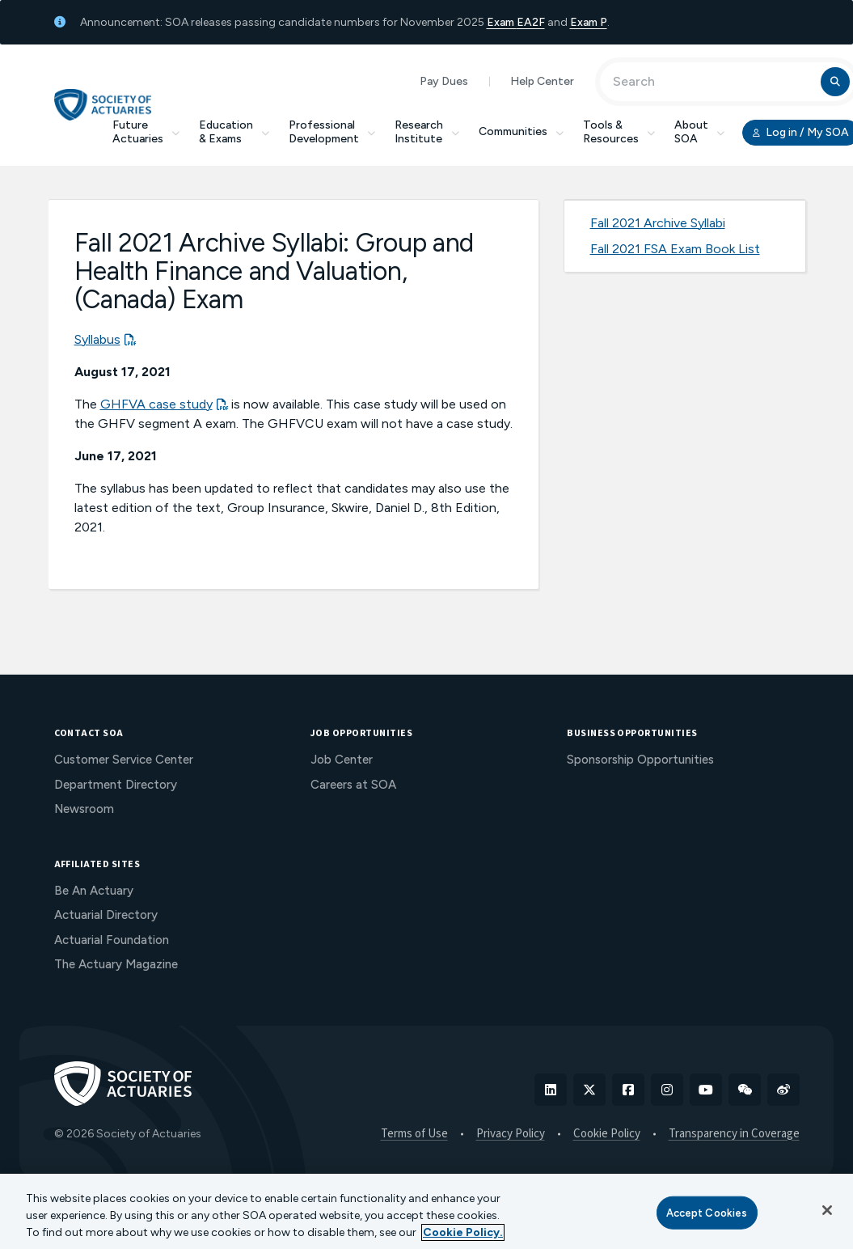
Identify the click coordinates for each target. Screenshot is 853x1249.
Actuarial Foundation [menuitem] (111, 940)
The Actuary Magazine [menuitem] (116, 964)
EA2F (531, 22)
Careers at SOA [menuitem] (353, 784)
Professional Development (332, 132)
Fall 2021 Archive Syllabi (657, 223)
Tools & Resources (619, 132)
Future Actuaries (145, 132)
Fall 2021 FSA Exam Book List (675, 248)
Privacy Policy (510, 1134)
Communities (521, 131)
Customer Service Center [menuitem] (123, 759)
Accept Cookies (707, 1212)
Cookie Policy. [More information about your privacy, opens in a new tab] (463, 1232)
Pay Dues (444, 81)
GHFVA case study (156, 404)
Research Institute (427, 132)
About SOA (699, 132)
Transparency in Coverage (734, 1134)
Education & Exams (234, 132)
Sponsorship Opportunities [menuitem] (640, 759)
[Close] (827, 1210)
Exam (502, 22)
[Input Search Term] (713, 81)
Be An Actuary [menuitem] (93, 890)
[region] (426, 1211)
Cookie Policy (606, 1134)
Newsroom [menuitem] (84, 809)
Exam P (588, 22)
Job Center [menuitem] (341, 759)
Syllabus (97, 339)
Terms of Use (414, 1134)
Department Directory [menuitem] (115, 784)
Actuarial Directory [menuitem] (106, 915)
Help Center (542, 81)
